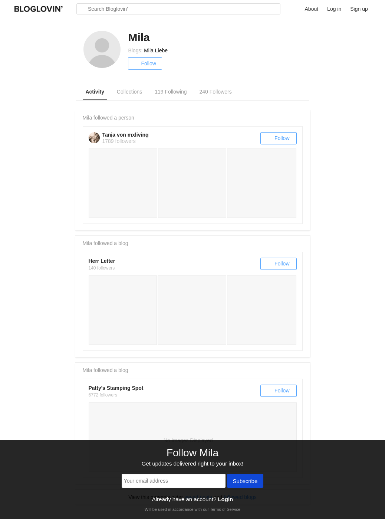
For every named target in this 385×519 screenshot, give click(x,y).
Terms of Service (225, 509)
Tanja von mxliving (125, 135)
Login (225, 499)
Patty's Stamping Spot (116, 388)
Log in (334, 9)
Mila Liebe (156, 50)
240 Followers (216, 92)
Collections (129, 92)
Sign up (359, 9)
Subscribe (245, 481)
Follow (145, 63)
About (312, 9)
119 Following (171, 92)
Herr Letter (102, 261)
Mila (87, 118)
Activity (94, 92)
